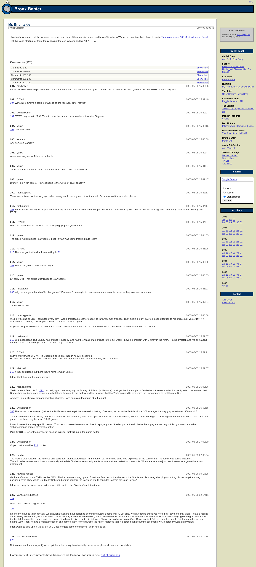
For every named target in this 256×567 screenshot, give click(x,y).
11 (227, 230)
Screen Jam (228, 158)
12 (223, 230)
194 (12, 103)
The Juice (227, 91)
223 (12, 498)
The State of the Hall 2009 (234, 133)
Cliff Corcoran (228, 302)
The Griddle (228, 106)
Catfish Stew (228, 56)
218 (12, 340)
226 (12, 508)
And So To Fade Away (232, 59)
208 (12, 209)
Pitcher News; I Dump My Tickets (238, 126)
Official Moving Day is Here (235, 94)
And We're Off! (229, 148)
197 (12, 129)
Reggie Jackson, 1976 (232, 101)
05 (227, 222)
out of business (110, 555)
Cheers (225, 119)
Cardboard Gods (230, 98)
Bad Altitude (228, 123)
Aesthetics (227, 164)
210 (12, 252)
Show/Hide (202, 67)
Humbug (226, 84)
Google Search (229, 179)
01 (241, 222)
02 (237, 222)
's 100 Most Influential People (185, 37)
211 (60, 252)
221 (41, 390)
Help (251, 2)
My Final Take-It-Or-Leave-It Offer (238, 87)
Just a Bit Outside (231, 145)
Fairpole (226, 64)
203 (12, 292)
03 (234, 222)
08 (230, 219)
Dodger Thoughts (231, 116)
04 (230, 222)
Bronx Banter (229, 138)
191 (12, 116)
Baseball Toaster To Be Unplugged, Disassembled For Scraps (236, 69)
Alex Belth (227, 300)
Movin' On (227, 141)
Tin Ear (225, 161)
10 (223, 219)
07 (234, 219)
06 (223, 222)
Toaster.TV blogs (230, 152)
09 (227, 219)
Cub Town (227, 76)
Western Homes (230, 155)
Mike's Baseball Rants (233, 130)
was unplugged (243, 34)
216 (36, 445)
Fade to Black (228, 79)
